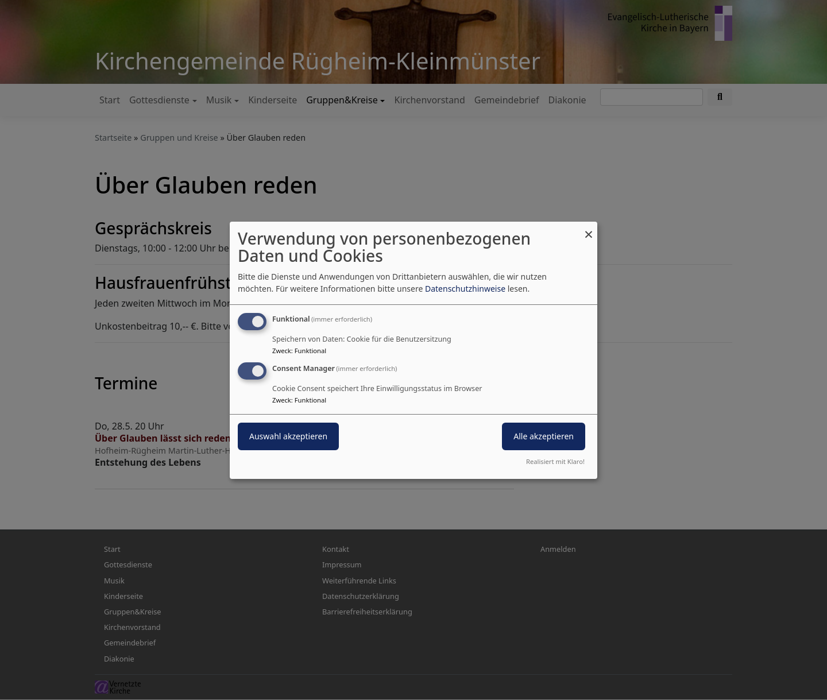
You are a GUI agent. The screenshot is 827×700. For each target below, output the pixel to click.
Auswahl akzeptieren (288, 436)
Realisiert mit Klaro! (555, 461)
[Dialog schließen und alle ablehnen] (588, 228)
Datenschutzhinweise (465, 288)
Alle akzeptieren (543, 436)
